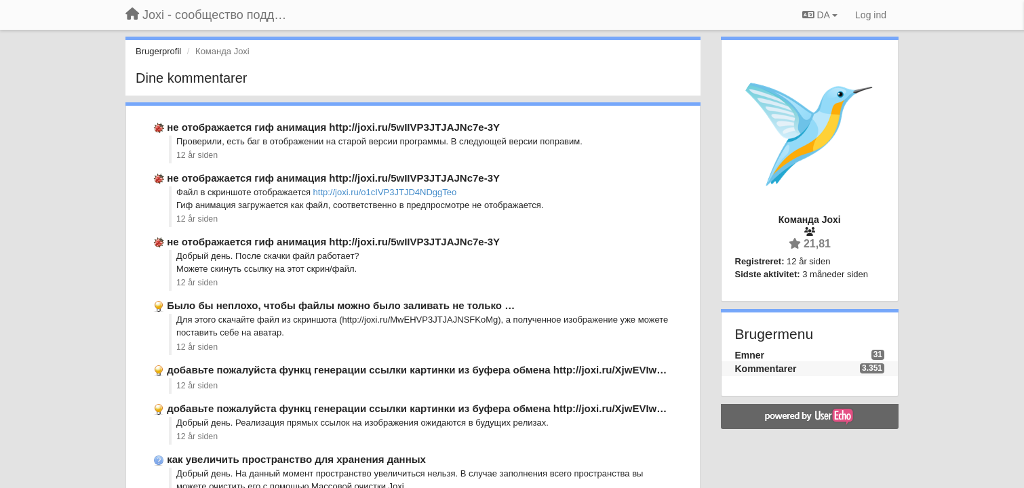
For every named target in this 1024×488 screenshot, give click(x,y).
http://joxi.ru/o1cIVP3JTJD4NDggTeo (385, 192)
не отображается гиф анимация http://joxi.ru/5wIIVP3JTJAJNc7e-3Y (333, 127)
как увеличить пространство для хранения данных (296, 459)
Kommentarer (766, 368)
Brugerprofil (158, 51)
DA (820, 14)
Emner (750, 355)
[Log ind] (871, 14)
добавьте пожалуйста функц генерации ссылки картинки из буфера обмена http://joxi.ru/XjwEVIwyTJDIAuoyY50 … (454, 369)
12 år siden (197, 155)
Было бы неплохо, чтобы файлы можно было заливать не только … (341, 305)
